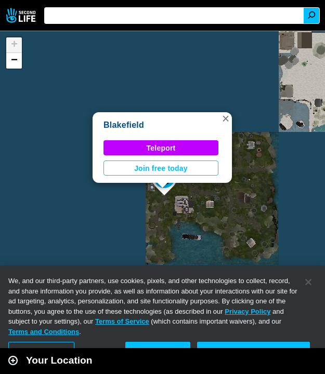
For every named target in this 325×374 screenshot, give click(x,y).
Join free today (161, 168)
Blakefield (123, 125)
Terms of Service (122, 321)
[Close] (308, 282)
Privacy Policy (247, 311)
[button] (225, 118)
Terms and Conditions (43, 332)
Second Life (22, 15)
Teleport (161, 148)
